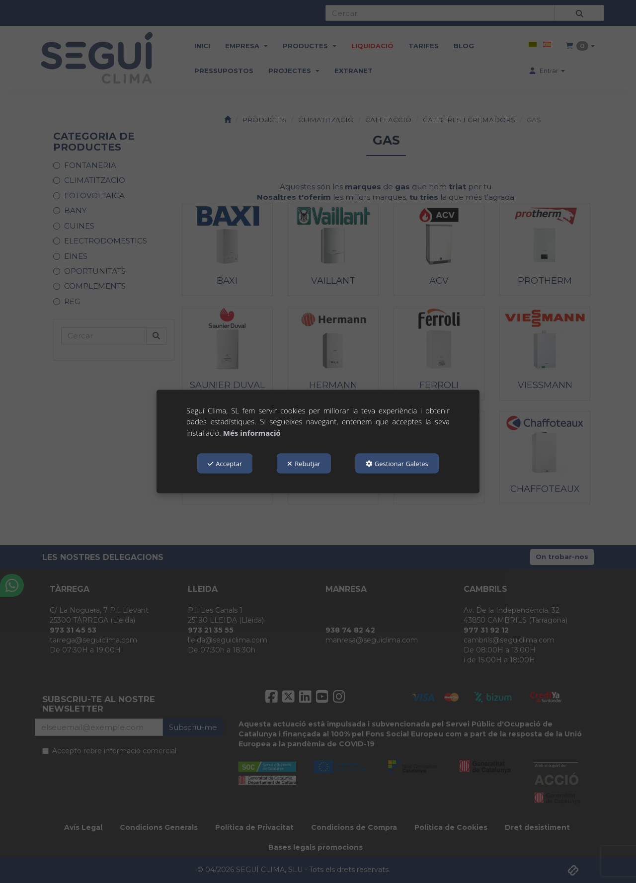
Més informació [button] (252, 432)
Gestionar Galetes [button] (397, 463)
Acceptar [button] (225, 463)
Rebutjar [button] (303, 463)
